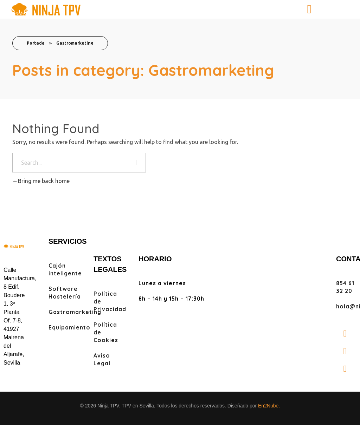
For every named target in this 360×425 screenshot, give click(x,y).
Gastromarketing (75, 311)
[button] (309, 9)
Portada (36, 43)
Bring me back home (41, 181)
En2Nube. (269, 405)
